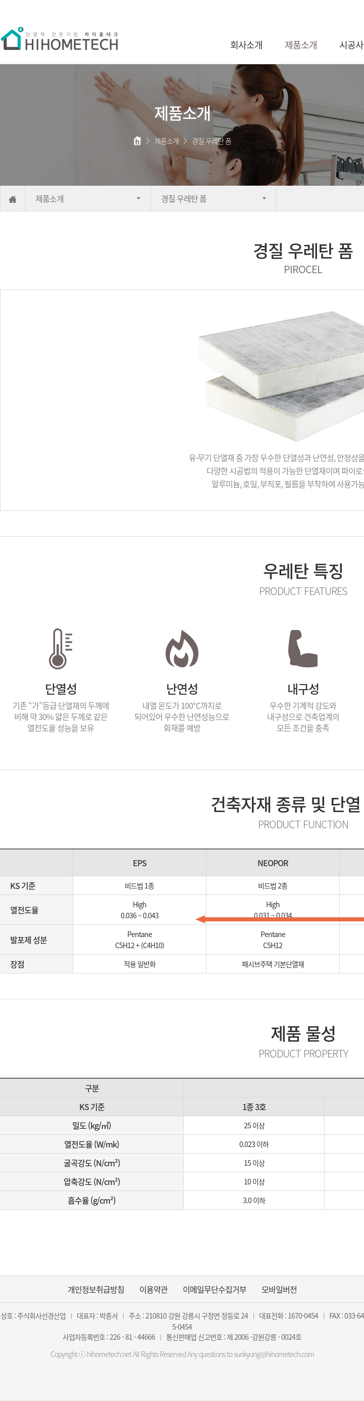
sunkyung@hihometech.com (274, 1354)
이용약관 (153, 1289)
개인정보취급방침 (96, 1289)
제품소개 (301, 45)
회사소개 (246, 45)
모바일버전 (279, 1289)
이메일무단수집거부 (214, 1289)
